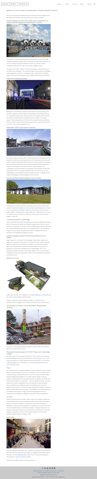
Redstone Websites (40, 477)
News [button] (81, 4)
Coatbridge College (11, 362)
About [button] (67, 4)
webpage (27, 73)
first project (36, 210)
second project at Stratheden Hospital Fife (20, 210)
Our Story (74, 4)
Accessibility (46, 471)
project (10, 69)
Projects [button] (59, 4)
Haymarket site (33, 113)
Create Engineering (18, 454)
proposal (26, 172)
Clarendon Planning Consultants (23, 457)
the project (31, 242)
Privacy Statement (37, 471)
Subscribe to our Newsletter (57, 471)
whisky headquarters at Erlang (38, 295)
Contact (89, 4)
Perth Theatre (36, 356)
